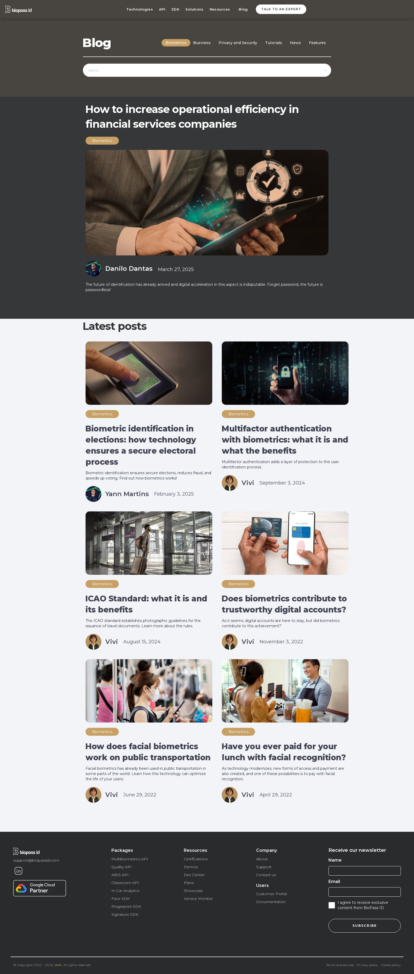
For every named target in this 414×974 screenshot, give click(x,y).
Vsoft (58, 965)
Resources (220, 9)
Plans (189, 882)
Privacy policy (367, 965)
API (162, 9)
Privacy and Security (238, 42)
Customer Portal (271, 893)
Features (317, 42)
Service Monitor (198, 898)
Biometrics (176, 42)
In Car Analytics (125, 890)
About (262, 859)
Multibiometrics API (129, 859)
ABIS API (120, 874)
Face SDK (120, 898)
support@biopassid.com (36, 860)
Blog (243, 9)
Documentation (271, 901)
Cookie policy (391, 965)
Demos (191, 866)
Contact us (266, 874)
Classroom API (125, 882)
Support (263, 866)
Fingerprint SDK (126, 906)
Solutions (194, 9)
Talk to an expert (281, 9)
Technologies (139, 9)
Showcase (193, 890)
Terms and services (340, 965)
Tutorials (273, 42)
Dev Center (194, 874)
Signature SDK (124, 914)
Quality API (121, 866)
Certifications (196, 859)
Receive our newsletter (357, 850)
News (295, 42)
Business (202, 42)
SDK (175, 9)
